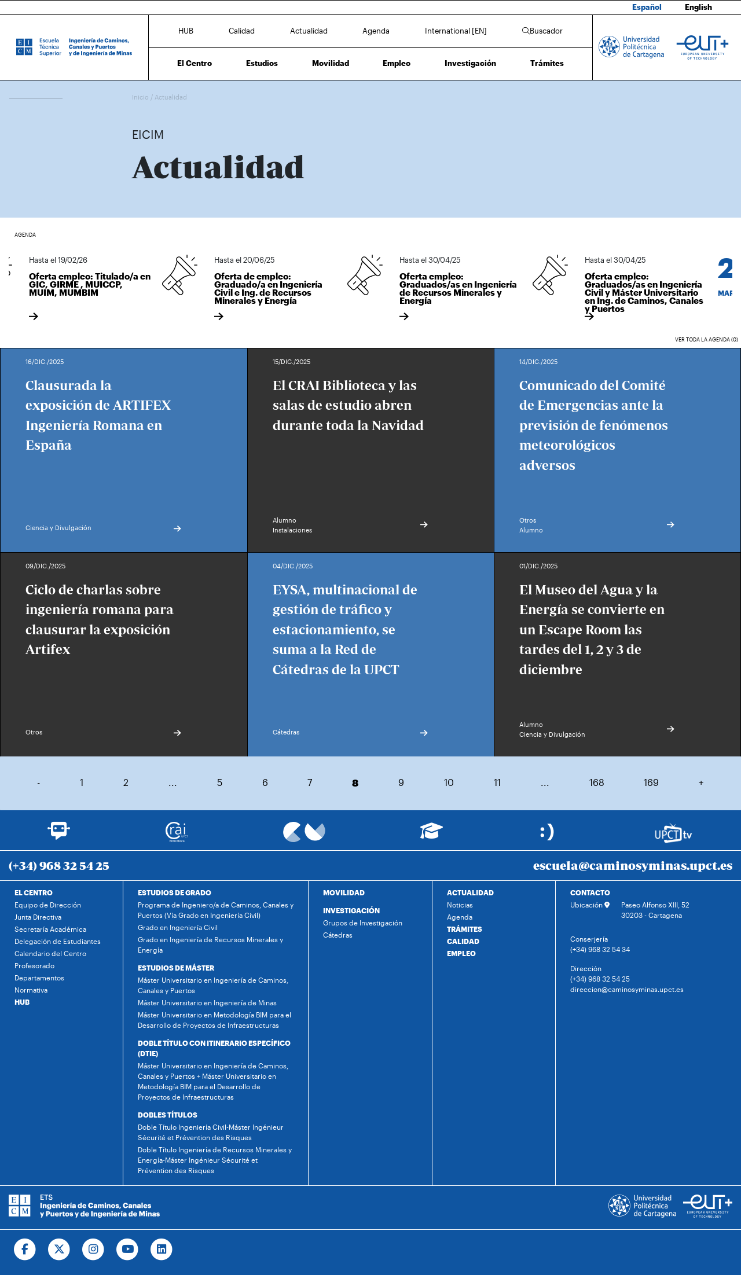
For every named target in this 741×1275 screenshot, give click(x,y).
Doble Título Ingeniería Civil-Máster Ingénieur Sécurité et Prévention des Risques (211, 1132)
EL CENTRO (33, 892)
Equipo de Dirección (47, 905)
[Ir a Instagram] (93, 1249)
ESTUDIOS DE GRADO (174, 892)
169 (651, 782)
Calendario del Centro (50, 953)
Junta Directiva (37, 917)
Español (647, 7)
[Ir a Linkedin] (161, 1249)
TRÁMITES (464, 929)
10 (449, 782)
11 (497, 782)
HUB (185, 30)
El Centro (194, 63)
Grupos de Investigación (362, 922)
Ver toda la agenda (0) (706, 339)
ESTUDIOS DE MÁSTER (176, 968)
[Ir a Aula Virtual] (431, 836)
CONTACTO (590, 892)
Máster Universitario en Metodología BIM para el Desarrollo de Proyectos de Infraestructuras (214, 1020)
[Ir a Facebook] (25, 1249)
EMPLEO (461, 953)
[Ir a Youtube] (127, 1249)
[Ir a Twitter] (59, 1249)
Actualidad (309, 30)
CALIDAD (463, 941)
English (698, 7)
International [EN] (456, 30)
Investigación (470, 63)
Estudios (262, 63)
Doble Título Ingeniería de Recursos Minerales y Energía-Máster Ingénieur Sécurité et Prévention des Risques (215, 1159)
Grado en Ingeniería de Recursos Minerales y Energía (210, 944)
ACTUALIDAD (470, 892)
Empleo (396, 63)
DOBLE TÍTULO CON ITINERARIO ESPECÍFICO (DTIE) (214, 1048)
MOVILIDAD (344, 892)
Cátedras (338, 935)
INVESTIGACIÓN (351, 910)
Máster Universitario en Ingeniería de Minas (207, 1002)
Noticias (460, 905)
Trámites (547, 63)
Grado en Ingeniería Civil (178, 927)
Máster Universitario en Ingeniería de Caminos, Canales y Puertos (213, 985)
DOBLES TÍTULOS (167, 1115)
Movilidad (330, 63)
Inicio (141, 97)
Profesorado (34, 965)
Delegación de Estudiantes (57, 941)
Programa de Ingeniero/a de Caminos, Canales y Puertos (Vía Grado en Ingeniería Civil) (216, 910)
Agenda (376, 30)
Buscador (542, 30)
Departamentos (39, 977)
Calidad (242, 30)
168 (596, 782)
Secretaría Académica (50, 929)
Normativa (30, 990)
